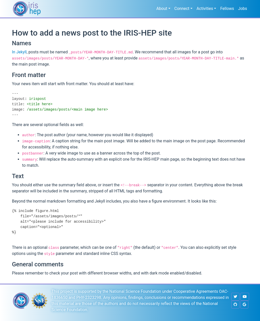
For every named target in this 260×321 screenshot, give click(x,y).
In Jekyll (19, 52)
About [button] (161, 8)
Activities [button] (205, 8)
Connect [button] (181, 8)
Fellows (227, 8)
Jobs (242, 8)
